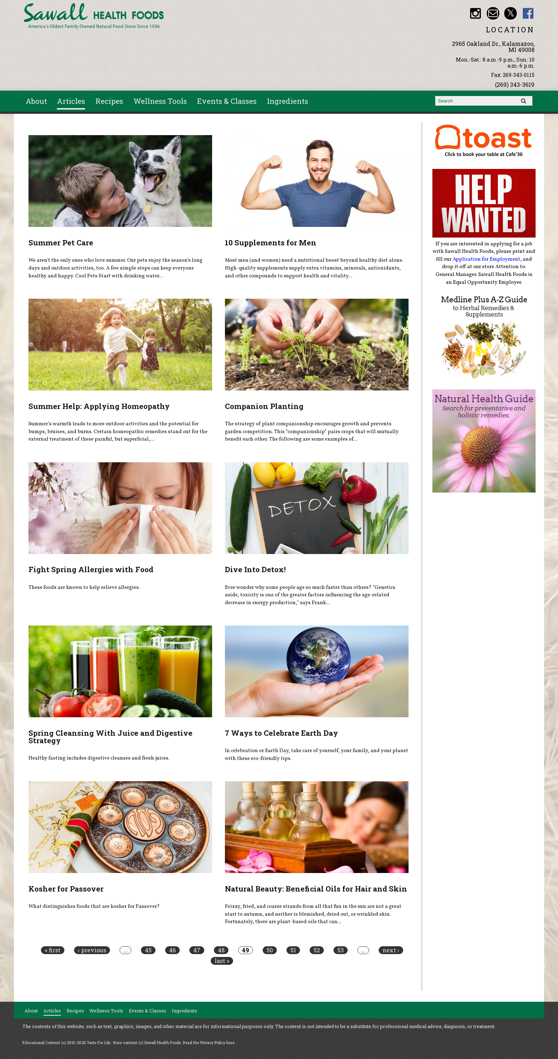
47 (196, 950)
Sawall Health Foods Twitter (510, 13)
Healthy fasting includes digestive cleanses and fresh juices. (98, 758)
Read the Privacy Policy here (209, 1042)
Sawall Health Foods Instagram (475, 13)
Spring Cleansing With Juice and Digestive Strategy (110, 736)
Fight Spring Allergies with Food (90, 569)
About (36, 101)
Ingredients (287, 101)
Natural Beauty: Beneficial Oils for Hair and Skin (316, 889)
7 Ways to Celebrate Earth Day (281, 733)
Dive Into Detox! (255, 569)
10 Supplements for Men (270, 243)
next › (391, 950)
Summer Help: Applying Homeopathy (99, 406)
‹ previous (92, 950)
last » (222, 960)
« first (52, 950)
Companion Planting (264, 406)
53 (340, 950)
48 (221, 950)
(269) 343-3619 (515, 84)
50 (270, 950)
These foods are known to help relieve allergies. (84, 587)
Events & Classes (227, 101)
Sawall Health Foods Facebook (528, 13)
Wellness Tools (160, 101)
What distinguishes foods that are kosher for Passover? (94, 906)
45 (148, 950)
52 (317, 950)
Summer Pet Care (60, 243)
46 (172, 950)
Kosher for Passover (66, 889)
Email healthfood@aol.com (493, 13)
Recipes (109, 101)
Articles (71, 101)
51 (293, 950)
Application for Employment (486, 259)
